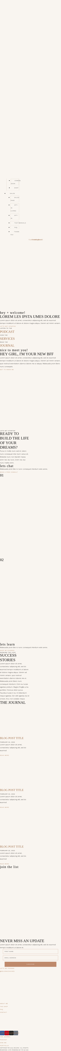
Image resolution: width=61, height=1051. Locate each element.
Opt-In (14, 217)
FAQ (15, 227)
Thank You (14, 233)
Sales (12, 193)
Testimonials (20, 223)
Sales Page (15, 199)
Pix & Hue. (25, 1050)
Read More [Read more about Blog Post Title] (4, 755)
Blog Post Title (12, 738)
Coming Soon (16, 182)
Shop (16, 188)
